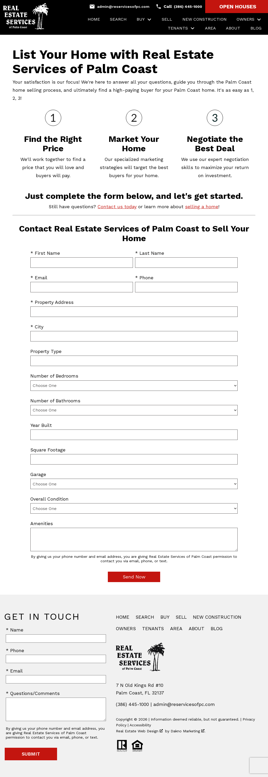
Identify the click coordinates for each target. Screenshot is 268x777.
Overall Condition (49, 499)
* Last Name (149, 253)
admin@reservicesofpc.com (184, 704)
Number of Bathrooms (55, 400)
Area (210, 28)
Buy (164, 617)
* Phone (144, 277)
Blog (255, 28)
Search (118, 19)
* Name (14, 630)
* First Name (45, 253)
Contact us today (117, 206)
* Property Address (52, 302)
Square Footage (47, 450)
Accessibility (140, 725)
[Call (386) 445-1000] (179, 6)
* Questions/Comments (33, 693)
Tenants (153, 628)
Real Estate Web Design (139, 731)
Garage (38, 474)
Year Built (41, 425)
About (233, 28)
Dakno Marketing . (188, 731)
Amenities (41, 523)
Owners (126, 628)
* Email (38, 277)
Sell (167, 19)
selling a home (201, 206)
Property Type (46, 351)
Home (94, 19)
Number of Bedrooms (54, 376)
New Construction (204, 19)
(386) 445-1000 (132, 704)
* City (36, 326)
